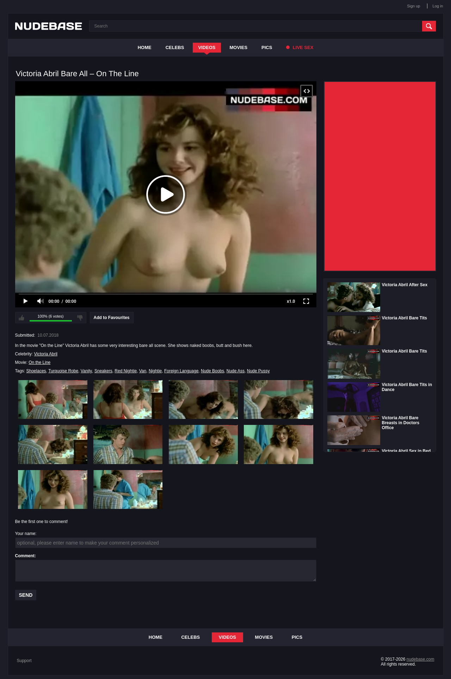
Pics (266, 47)
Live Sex (299, 47)
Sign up (413, 6)
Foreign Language (181, 370)
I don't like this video (80, 317)
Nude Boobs (212, 370)
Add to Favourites (112, 317)
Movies (239, 47)
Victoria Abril (45, 353)
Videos (206, 47)
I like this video (21, 317)
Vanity (86, 370)
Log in (438, 6)
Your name (25, 533)
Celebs (175, 47)
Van (142, 370)
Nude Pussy (258, 370)
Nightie (155, 370)
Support (24, 660)
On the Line (39, 362)
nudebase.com (420, 659)
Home (145, 47)
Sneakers (103, 370)
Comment (25, 555)
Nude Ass (236, 370)
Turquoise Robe (63, 370)
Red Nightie (126, 370)
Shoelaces (36, 370)
